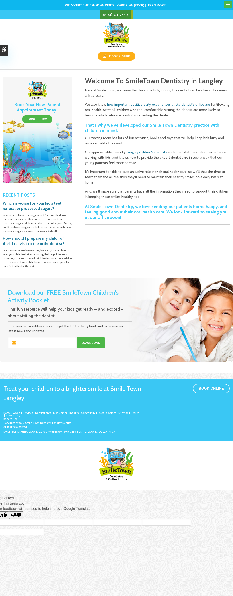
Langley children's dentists (146, 152)
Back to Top (10, 418)
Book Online (119, 56)
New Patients (43, 412)
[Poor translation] (16, 515)
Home (7, 412)
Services (28, 412)
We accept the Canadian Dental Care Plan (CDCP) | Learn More (115, 5)
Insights (74, 412)
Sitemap (123, 412)
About (16, 412)
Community (88, 412)
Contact (111, 412)
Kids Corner (60, 412)
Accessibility (13, 415)
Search (135, 412)
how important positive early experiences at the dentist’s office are (158, 104)
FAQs (101, 412)
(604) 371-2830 (115, 15)
